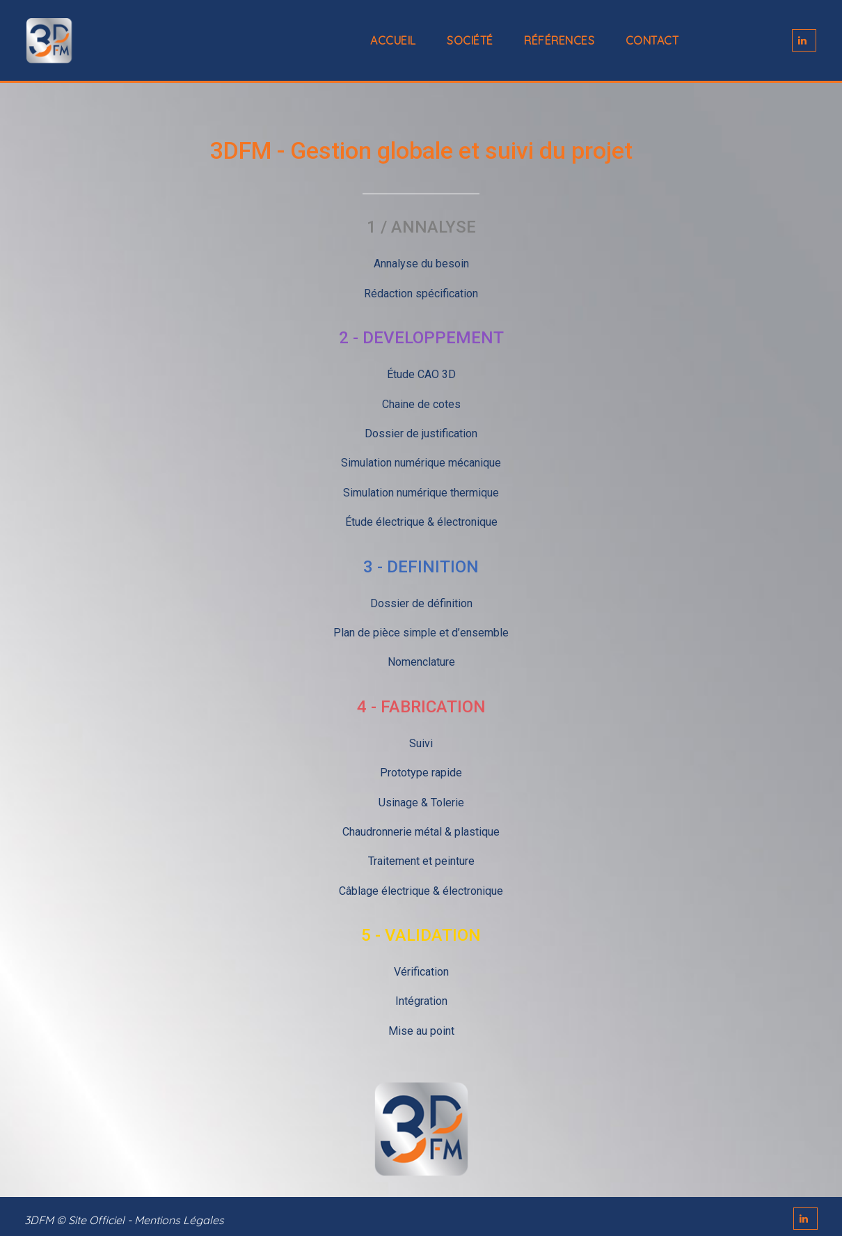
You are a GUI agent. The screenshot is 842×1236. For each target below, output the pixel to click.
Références (559, 40)
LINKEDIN (804, 40)
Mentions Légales (179, 1220)
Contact (652, 40)
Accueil (393, 40)
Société (470, 40)
